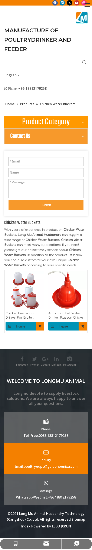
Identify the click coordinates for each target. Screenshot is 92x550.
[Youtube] (76, 3)
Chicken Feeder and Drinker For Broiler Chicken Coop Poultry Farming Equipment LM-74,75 (24, 316)
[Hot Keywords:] (84, 62)
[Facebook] (55, 3)
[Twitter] (69, 3)
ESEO (56, 526)
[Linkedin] (62, 3)
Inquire (15, 326)
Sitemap (78, 519)
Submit (46, 205)
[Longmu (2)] (82, 18)
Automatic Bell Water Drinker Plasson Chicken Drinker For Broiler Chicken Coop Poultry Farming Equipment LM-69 (66, 316)
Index (26, 526)
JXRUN (66, 526)
